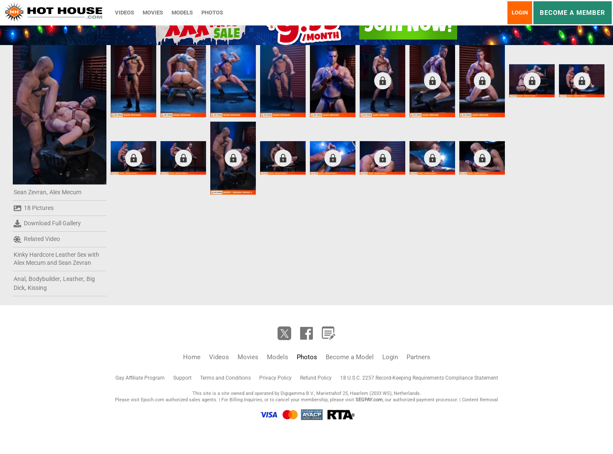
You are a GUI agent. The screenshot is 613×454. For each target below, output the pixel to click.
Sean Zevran (30, 192)
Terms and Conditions (225, 378)
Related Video (37, 239)
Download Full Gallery (47, 223)
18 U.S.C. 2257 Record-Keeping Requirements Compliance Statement (419, 378)
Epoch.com (152, 400)
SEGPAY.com (369, 400)
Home (192, 357)
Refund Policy (316, 378)
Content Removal (480, 400)
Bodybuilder (44, 278)
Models (182, 12)
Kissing (37, 287)
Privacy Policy (275, 378)
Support (182, 378)
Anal (20, 278)
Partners (418, 357)
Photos (212, 12)
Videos (124, 12)
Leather (73, 278)
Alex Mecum (65, 192)
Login (520, 12)
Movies (153, 12)
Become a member (572, 13)
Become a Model (350, 357)
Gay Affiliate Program (140, 378)
